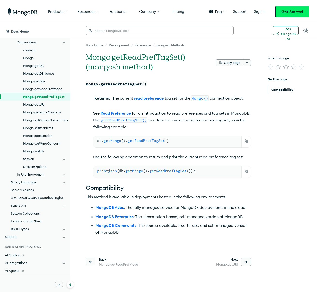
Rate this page (278, 58)
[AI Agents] (35, 271)
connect (29, 50)
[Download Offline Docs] (59, 284)
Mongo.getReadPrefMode (42, 89)
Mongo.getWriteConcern (42, 112)
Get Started (292, 11)
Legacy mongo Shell (26, 221)
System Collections (25, 213)
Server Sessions (22, 190)
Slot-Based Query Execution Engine (37, 198)
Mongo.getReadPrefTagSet (44, 97)
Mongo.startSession (38, 135)
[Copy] (246, 141)
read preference (149, 98)
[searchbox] (160, 30)
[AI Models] (35, 255)
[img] (270, 67)
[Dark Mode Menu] (305, 30)
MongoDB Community (115, 225)
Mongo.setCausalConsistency (45, 120)
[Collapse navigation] (70, 284)
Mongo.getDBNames (38, 73)
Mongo (28, 58)
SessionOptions (34, 167)
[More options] (247, 62)
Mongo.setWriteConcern (41, 143)
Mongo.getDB (33, 66)
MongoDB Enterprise (114, 216)
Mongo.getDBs (34, 81)
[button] (217, 11)
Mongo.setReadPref (38, 128)
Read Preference (116, 113)
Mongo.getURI (34, 104)
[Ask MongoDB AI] (286, 30)
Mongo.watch (33, 151)
